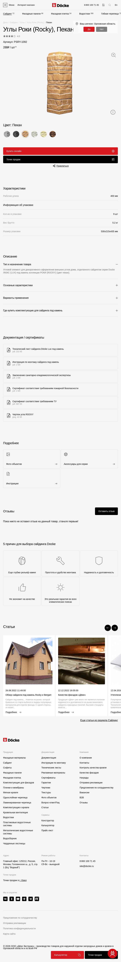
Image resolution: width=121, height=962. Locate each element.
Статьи (45, 807)
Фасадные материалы (14, 757)
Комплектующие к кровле (16, 807)
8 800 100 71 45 (87, 861)
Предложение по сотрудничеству (20, 918)
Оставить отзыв (106, 511)
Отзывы (84, 802)
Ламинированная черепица (17, 802)
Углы (22, 22)
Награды (84, 777)
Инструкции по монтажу (53, 762)
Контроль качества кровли (93, 767)
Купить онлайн (60, 151)
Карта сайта (9, 934)
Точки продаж (60, 159)
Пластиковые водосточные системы (17, 824)
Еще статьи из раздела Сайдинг (99, 720)
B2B (82, 797)
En (116, 5)
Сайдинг (7, 13)
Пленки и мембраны (13, 787)
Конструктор (47, 820)
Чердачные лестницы (14, 843)
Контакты (84, 762)
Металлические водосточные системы (18, 832)
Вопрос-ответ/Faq (50, 802)
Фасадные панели (31, 13)
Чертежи (45, 787)
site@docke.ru (87, 866)
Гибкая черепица (110, 13)
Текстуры (46, 792)
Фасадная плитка (60, 13)
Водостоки (84, 13)
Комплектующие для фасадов (18, 782)
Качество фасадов (89, 772)
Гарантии (46, 782)
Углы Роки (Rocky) (35, 22)
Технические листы (51, 767)
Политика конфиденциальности (19, 928)
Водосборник (10, 838)
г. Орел (22, 880)
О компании (86, 757)
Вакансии (84, 792)
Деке (5, 22)
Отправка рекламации (91, 782)
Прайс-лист (47, 830)
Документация (48, 757)
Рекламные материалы (53, 772)
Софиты (7, 767)
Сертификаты (48, 777)
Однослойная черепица (15, 797)
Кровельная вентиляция (15, 812)
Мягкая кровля (10, 792)
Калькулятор (67, 955)
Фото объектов (49, 797)
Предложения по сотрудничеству (96, 787)
